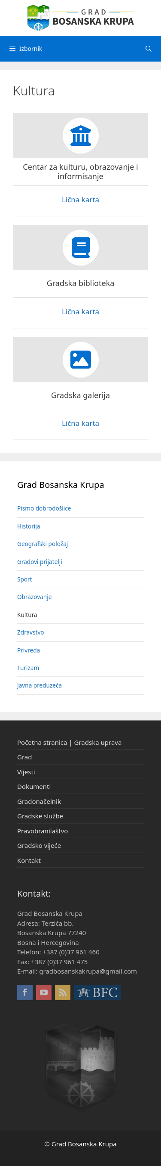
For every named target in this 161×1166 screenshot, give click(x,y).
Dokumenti (34, 786)
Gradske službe (40, 816)
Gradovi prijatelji (39, 562)
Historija (28, 526)
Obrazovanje (34, 597)
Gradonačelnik (39, 801)
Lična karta (80, 199)
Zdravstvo (30, 632)
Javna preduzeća (39, 685)
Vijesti (26, 771)
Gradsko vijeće (39, 845)
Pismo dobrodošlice (44, 508)
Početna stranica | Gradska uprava (69, 742)
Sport (24, 579)
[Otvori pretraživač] (148, 49)
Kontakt (29, 860)
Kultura (27, 615)
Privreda (28, 650)
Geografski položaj (42, 544)
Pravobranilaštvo (42, 831)
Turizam (28, 668)
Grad (24, 757)
